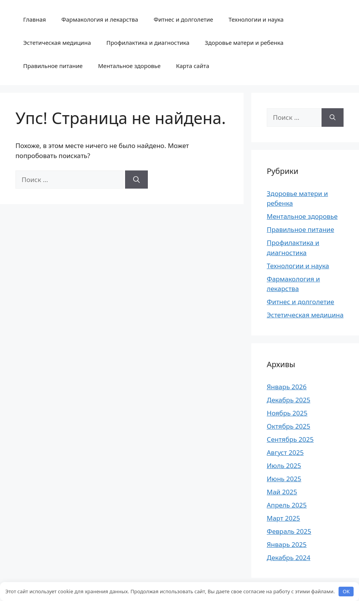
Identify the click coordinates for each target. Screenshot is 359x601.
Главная (34, 19)
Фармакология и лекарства (99, 19)
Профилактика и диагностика (148, 42)
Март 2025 (283, 518)
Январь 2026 (287, 386)
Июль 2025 (284, 465)
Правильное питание (53, 66)
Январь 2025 (287, 544)
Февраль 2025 (289, 531)
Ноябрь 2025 (287, 413)
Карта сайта (192, 66)
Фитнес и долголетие (183, 19)
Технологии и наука (256, 19)
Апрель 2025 (287, 505)
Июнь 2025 (284, 478)
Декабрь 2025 (288, 399)
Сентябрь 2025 (290, 439)
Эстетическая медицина (57, 42)
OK (346, 591)
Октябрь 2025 (288, 426)
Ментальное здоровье (129, 66)
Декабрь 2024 (288, 557)
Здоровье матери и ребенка (244, 42)
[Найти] (136, 179)
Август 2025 (285, 452)
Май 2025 (282, 491)
